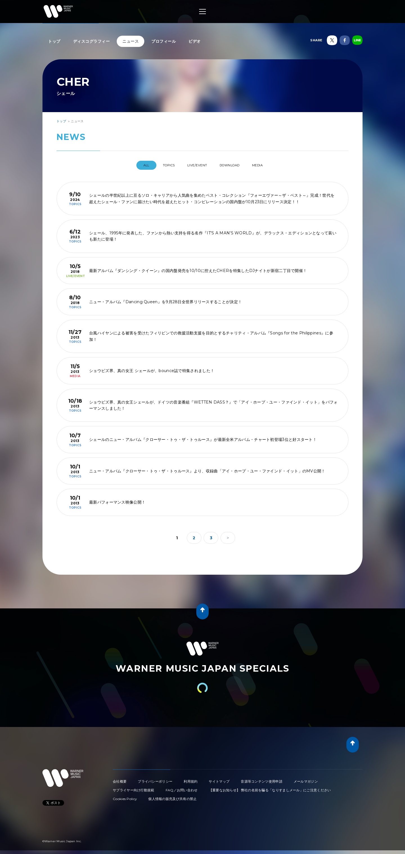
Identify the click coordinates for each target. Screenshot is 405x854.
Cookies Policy (125, 796)
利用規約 (190, 779)
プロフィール (163, 41)
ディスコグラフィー (91, 41)
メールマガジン (306, 779)
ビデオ (194, 41)
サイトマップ (219, 779)
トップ (54, 41)
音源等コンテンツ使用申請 (261, 779)
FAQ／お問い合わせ (182, 788)
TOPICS (162, 165)
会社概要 (120, 779)
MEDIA (268, 165)
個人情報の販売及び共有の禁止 (172, 796)
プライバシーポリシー (155, 779)
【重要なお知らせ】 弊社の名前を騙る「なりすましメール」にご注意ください (270, 788)
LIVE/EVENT (196, 165)
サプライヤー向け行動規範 (133, 788)
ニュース (130, 41)
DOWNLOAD (234, 165)
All (135, 165)
